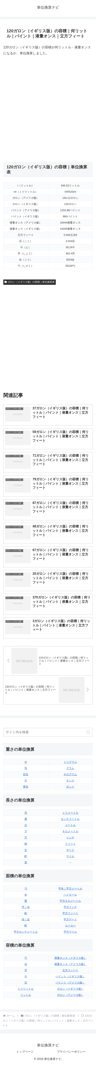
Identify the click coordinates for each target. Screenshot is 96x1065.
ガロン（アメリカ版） (70, 994)
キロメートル (70, 831)
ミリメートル (70, 812)
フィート (70, 843)
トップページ (24, 1051)
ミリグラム (70, 762)
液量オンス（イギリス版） (70, 957)
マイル (70, 856)
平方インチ (70, 907)
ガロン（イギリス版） (70, 988)
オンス (70, 780)
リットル (25, 994)
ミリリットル (26, 988)
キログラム (70, 774)
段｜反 (26, 919)
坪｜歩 (26, 907)
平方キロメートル (70, 900)
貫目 (25, 786)
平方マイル (70, 931)
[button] (88, 732)
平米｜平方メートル (70, 888)
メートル (70, 825)
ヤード (70, 850)
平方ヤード (70, 919)
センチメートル (70, 819)
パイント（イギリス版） (70, 976)
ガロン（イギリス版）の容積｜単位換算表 (30, 282)
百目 (25, 774)
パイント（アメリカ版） (70, 982)
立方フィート (70, 970)
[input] (48, 732)
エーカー (70, 925)
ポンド (70, 786)
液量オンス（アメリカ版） (70, 964)
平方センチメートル (26, 931)
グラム (70, 768)
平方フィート (70, 913)
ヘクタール (70, 894)
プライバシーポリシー (71, 1051)
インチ (70, 837)
